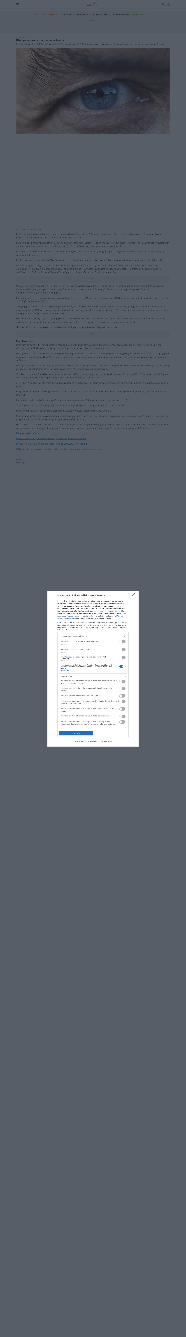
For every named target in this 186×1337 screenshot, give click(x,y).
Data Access (93, 742)
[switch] (122, 641)
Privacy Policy (106, 742)
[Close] (134, 595)
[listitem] (93, 636)
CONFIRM (75, 733)
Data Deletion (79, 742)
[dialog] (93, 668)
